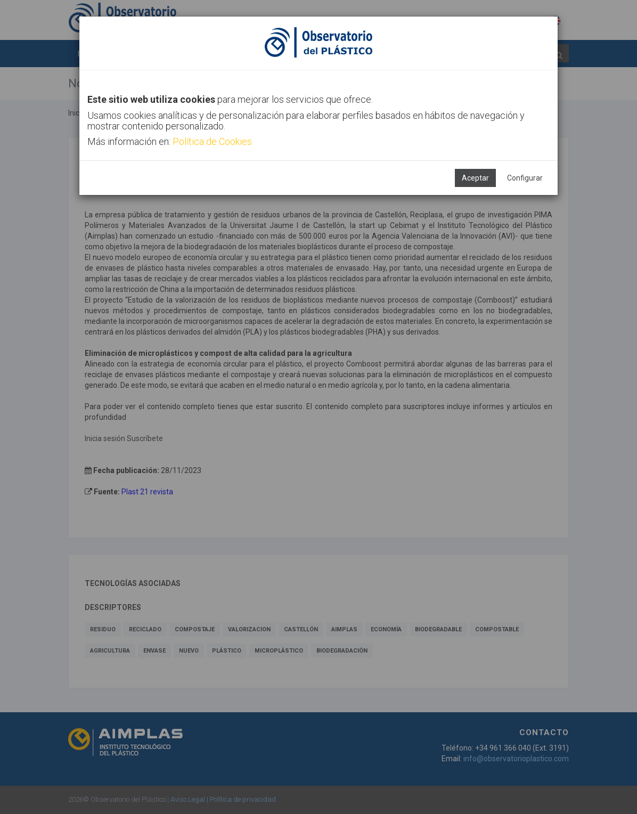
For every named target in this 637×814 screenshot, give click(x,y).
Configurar (525, 178)
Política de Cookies (212, 141)
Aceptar (475, 178)
